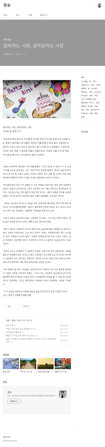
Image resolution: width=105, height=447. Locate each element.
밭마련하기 (95, 109)
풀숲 (7, 5)
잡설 (13, 320)
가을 (91, 113)
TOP (99, 438)
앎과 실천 (9, 325)
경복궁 (83, 88)
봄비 (91, 92)
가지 (94, 81)
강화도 (98, 85)
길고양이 (97, 92)
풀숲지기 (44, 15)
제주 (91, 95)
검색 (93, 5)
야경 (95, 95)
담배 (97, 102)
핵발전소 (84, 92)
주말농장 (84, 113)
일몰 (82, 116)
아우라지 (94, 88)
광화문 (83, 106)
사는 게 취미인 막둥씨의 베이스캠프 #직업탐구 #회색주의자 (31, 395)
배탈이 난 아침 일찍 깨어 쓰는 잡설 (20, 335)
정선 (87, 109)
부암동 (90, 106)
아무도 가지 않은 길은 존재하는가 (19, 328)
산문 (5, 15)
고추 (82, 99)
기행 (30, 15)
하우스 (91, 102)
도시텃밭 (84, 81)
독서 (18, 15)
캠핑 (95, 113)
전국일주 (84, 95)
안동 (92, 85)
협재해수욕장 (91, 99)
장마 (82, 109)
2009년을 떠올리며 (13, 332)
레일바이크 (85, 85)
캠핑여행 (84, 102)
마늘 (95, 106)
